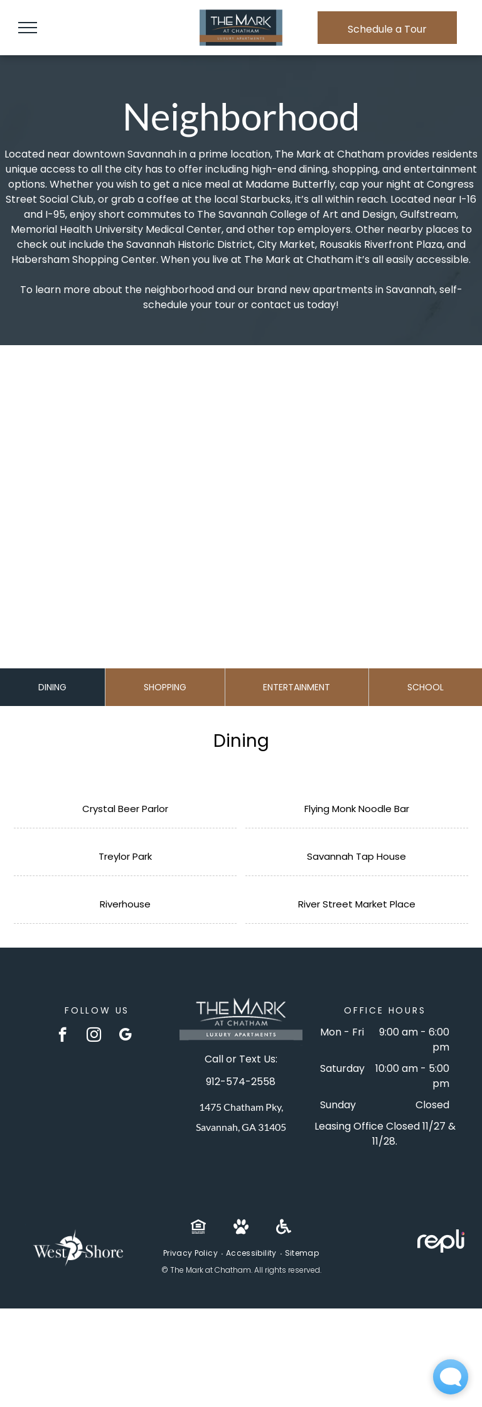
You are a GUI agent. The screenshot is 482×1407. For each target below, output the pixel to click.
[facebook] (62, 1036)
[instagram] (94, 1036)
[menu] (27, 27)
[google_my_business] (125, 1036)
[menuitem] (191, 1253)
